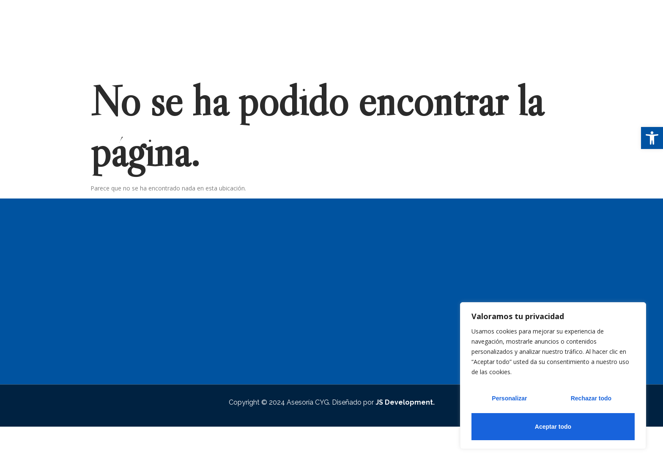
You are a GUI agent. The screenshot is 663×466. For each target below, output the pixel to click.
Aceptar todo (553, 426)
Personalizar (509, 399)
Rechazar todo (590, 399)
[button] (652, 138)
